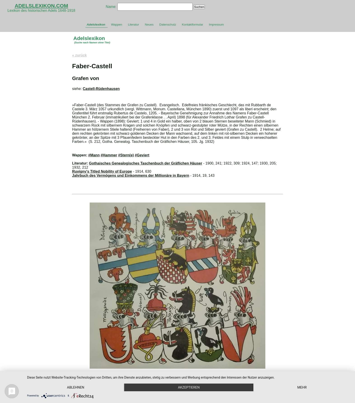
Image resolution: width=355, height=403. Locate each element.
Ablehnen (75, 387)
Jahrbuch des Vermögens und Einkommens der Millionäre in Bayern (130, 175)
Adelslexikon (96, 24)
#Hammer (109, 155)
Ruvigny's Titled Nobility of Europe (102, 171)
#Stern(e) (126, 155)
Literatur (133, 24)
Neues (149, 24)
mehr (302, 387)
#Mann (94, 155)
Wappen (116, 24)
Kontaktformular (192, 24)
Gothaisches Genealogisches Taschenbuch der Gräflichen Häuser (145, 163)
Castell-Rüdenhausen (101, 89)
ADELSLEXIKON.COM (41, 6)
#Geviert (142, 155)
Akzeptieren (189, 387)
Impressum (216, 24)
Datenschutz (167, 24)
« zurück (79, 55)
